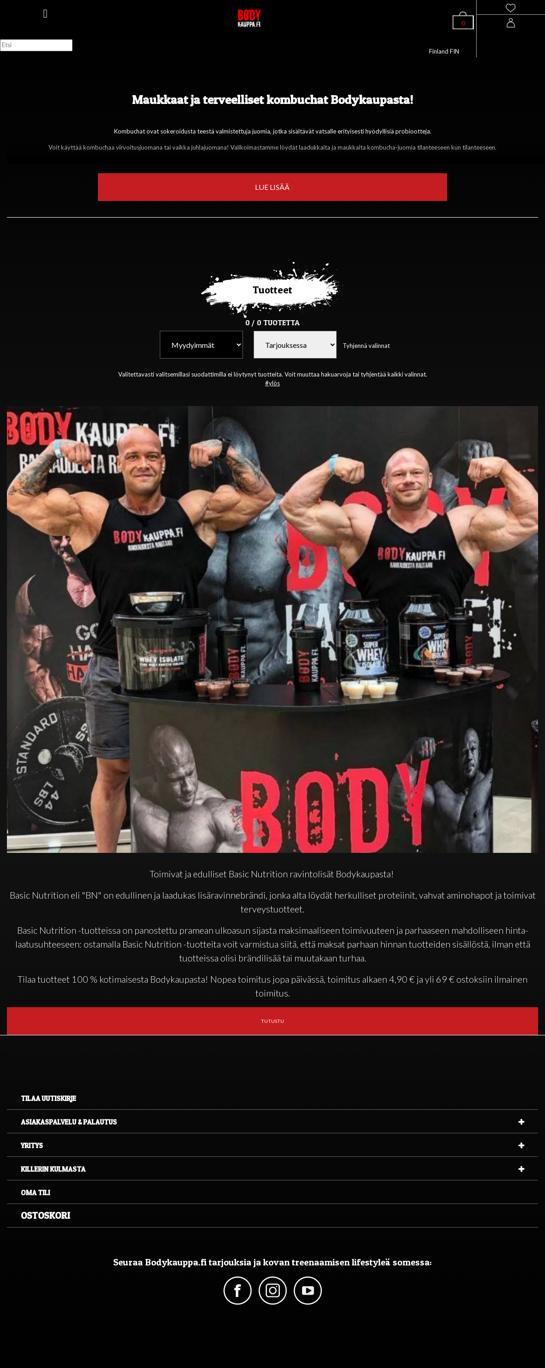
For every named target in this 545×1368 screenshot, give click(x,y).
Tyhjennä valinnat (366, 345)
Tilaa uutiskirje (48, 1098)
